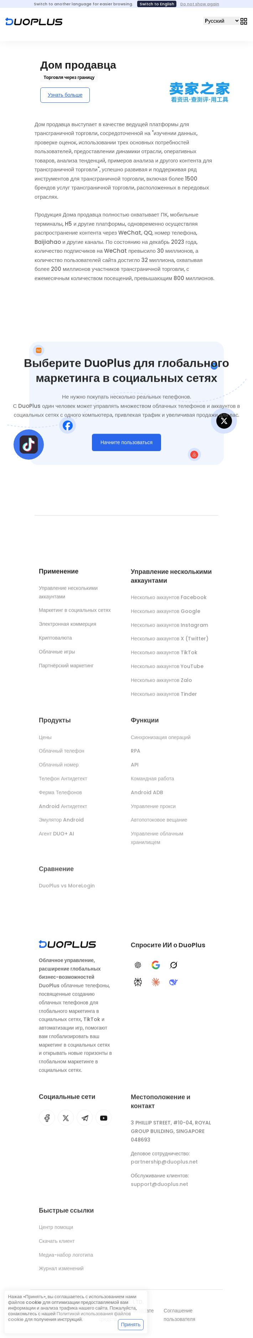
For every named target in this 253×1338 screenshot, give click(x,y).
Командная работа (152, 782)
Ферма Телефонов (60, 795)
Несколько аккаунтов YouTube (167, 669)
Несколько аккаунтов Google (165, 613)
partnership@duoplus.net (164, 1165)
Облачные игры (57, 653)
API (135, 768)
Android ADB (147, 795)
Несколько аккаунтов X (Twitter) (169, 641)
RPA (135, 754)
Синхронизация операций (161, 740)
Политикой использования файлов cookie (69, 1316)
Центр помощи (56, 1230)
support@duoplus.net (159, 1187)
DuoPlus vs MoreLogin (67, 889)
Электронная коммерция (67, 625)
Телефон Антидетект (63, 782)
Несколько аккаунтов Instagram (169, 627)
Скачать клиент (57, 1244)
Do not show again (199, 4)
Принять (131, 1324)
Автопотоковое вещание (159, 823)
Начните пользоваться (126, 443)
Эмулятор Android (61, 823)
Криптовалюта (55, 639)
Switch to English (157, 4)
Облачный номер (59, 768)
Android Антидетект (63, 809)
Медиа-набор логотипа (66, 1258)
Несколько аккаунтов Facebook (169, 600)
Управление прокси (153, 809)
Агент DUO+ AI (56, 837)
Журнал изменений (61, 1271)
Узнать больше (65, 94)
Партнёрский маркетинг (66, 666)
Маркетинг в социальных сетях (75, 611)
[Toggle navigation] (244, 21)
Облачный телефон (61, 754)
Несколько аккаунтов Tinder (164, 696)
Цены (45, 740)
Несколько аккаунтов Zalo (161, 682)
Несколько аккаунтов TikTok (164, 655)
